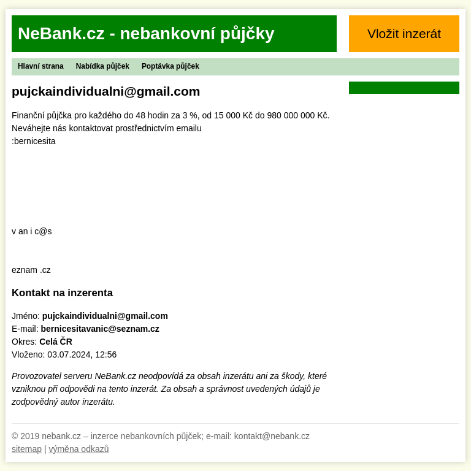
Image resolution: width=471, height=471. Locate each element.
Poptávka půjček (170, 66)
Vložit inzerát (404, 33)
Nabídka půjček (102, 66)
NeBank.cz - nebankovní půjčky (146, 33)
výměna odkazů (78, 449)
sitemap (27, 449)
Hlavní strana (41, 66)
